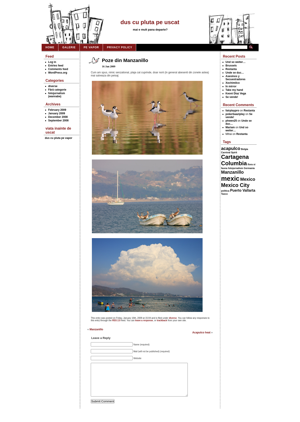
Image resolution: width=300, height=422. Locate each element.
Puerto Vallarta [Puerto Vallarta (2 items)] (242, 190)
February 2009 (57, 109)
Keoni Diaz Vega (236, 93)
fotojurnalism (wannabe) (56, 95)
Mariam (230, 127)
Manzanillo (96, 329)
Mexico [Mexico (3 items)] (247, 179)
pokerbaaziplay (235, 114)
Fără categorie (57, 89)
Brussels (231, 65)
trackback (162, 320)
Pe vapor (91, 47)
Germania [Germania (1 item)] (249, 168)
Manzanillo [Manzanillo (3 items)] (232, 172)
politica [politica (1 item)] (225, 190)
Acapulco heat (201, 332)
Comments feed (58, 69)
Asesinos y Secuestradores (236, 78)
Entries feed (56, 65)
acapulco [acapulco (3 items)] (230, 148)
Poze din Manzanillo (125, 60)
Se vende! (232, 97)
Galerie (69, 47)
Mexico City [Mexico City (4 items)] (235, 185)
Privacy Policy (119, 47)
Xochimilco (233, 82)
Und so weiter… (236, 62)
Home (50, 47)
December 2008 (58, 117)
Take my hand (234, 89)
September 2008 (58, 120)
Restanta (231, 69)
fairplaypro (232, 110)
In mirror (231, 86)
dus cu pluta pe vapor (58, 138)
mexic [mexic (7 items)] (230, 178)
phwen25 (231, 120)
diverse (53, 86)
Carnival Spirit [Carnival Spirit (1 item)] (229, 152)
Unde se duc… (235, 72)
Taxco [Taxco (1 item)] (224, 194)
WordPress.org (57, 72)
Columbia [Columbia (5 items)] (234, 163)
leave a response (144, 320)
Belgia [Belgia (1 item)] (244, 149)
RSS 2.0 (116, 320)
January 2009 (56, 113)
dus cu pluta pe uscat (149, 22)
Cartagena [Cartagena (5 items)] (235, 157)
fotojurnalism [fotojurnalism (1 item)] (235, 168)
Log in (52, 62)
